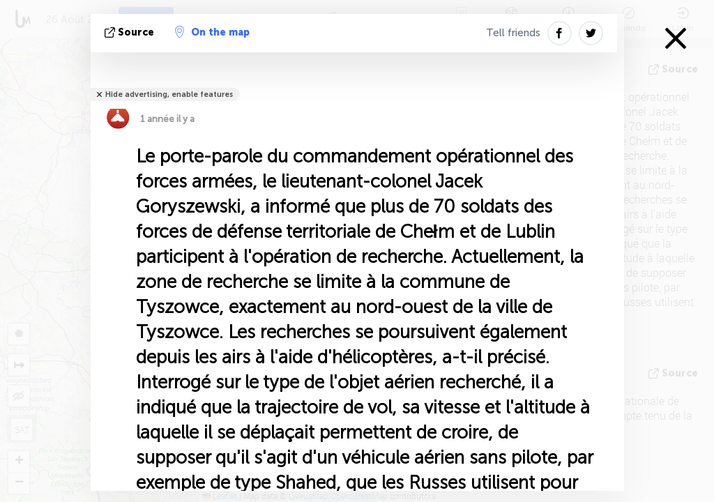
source (130, 32)
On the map (212, 32)
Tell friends (513, 32)
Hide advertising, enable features (169, 94)
